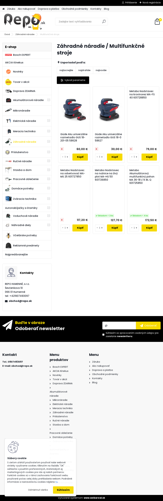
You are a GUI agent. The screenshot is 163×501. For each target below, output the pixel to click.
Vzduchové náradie (21, 216)
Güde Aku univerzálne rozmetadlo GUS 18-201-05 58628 (73, 137)
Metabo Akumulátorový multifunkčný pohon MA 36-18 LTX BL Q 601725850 (141, 177)
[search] (104, 23)
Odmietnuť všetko (38, 489)
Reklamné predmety (22, 245)
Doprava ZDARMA (20, 91)
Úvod (7, 34)
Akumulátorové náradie (24, 100)
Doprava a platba (48, 9)
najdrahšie (84, 70)
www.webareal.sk (94, 497)
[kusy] (65, 157)
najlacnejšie (66, 70)
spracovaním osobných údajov (137, 333)
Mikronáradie (17, 110)
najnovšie (101, 70)
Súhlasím (63, 490)
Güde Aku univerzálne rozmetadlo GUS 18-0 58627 (108, 137)
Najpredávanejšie (16, 254)
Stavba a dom (18, 170)
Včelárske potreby (21, 235)
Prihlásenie (131, 2)
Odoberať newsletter (40, 328)
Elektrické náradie (20, 121)
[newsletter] (148, 325)
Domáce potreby (19, 188)
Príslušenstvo (16, 152)
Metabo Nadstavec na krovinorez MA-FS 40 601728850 (142, 94)
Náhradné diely (18, 225)
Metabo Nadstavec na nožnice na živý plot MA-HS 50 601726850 (107, 175)
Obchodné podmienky (75, 9)
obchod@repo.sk (20, 301)
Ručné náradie (18, 161)
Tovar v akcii (17, 82)
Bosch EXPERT (18, 55)
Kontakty (96, 9)
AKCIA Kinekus (14, 62)
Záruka (11, 9)
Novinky (14, 71)
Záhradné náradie (25, 34)
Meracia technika (20, 131)
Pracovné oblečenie (22, 179)
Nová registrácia (152, 2)
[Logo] (24, 22)
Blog (106, 9)
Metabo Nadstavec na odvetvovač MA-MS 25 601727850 (72, 173)
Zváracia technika (20, 199)
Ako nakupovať (26, 9)
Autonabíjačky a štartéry (21, 208)
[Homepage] (3, 9)
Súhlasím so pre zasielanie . (132, 334)
